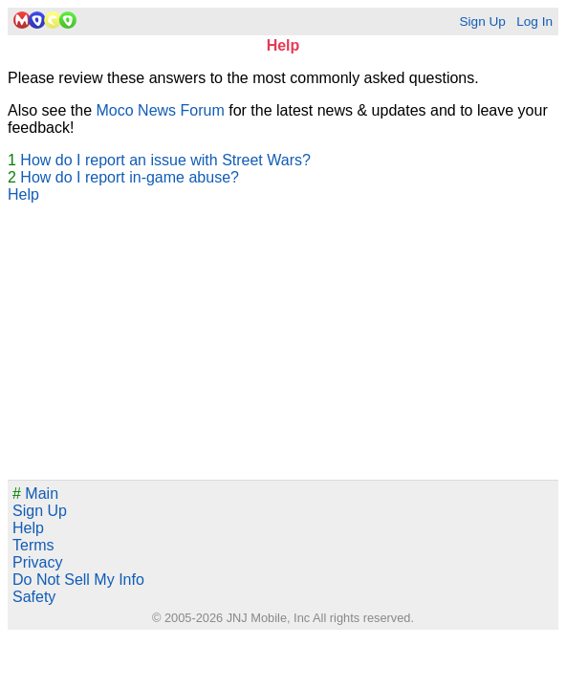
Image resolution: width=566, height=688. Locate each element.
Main (35, 493)
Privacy (37, 562)
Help (23, 194)
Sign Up (482, 21)
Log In (534, 21)
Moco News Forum (161, 110)
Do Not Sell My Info (78, 579)
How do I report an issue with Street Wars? (165, 160)
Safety (33, 597)
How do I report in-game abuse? (129, 177)
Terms (33, 545)
